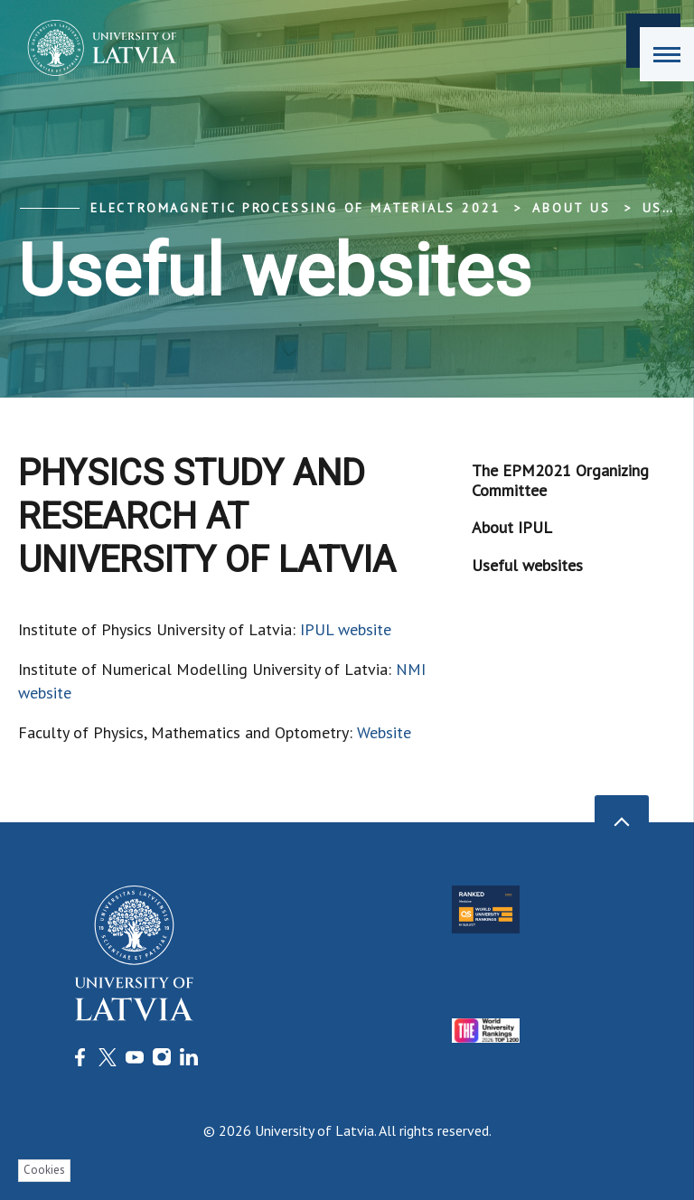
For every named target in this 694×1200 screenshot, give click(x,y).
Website (384, 732)
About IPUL (512, 527)
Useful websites (527, 565)
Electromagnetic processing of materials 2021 (295, 208)
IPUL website (345, 629)
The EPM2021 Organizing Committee (560, 480)
